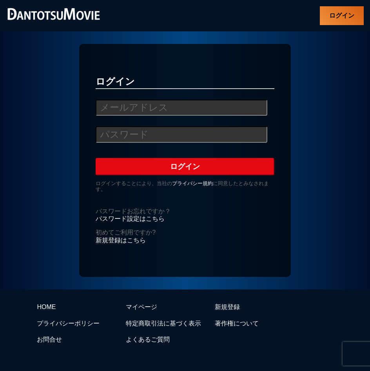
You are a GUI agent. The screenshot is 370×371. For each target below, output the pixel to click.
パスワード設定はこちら (130, 218)
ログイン (341, 15)
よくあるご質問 (148, 339)
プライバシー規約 (192, 183)
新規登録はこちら (121, 240)
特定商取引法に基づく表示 (163, 323)
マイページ (141, 307)
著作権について (237, 323)
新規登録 (227, 307)
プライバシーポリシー (68, 323)
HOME (46, 307)
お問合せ (49, 339)
